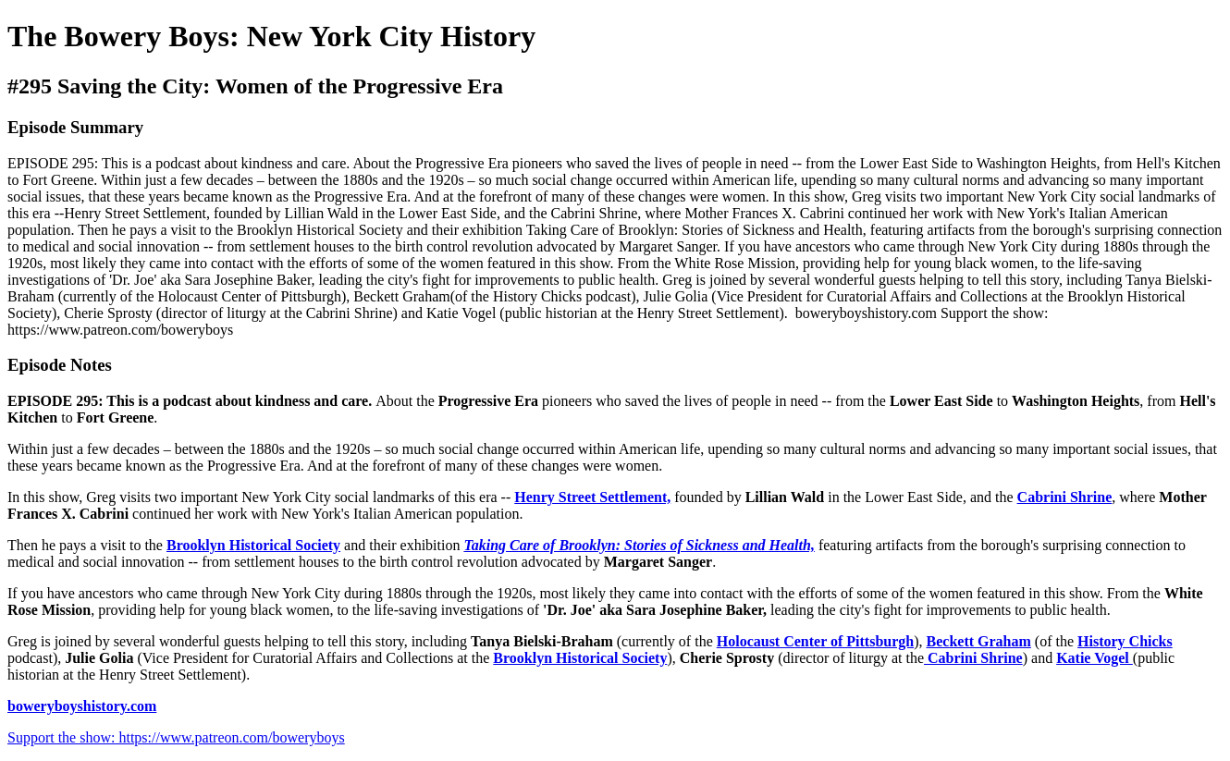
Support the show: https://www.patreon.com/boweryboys (176, 737)
